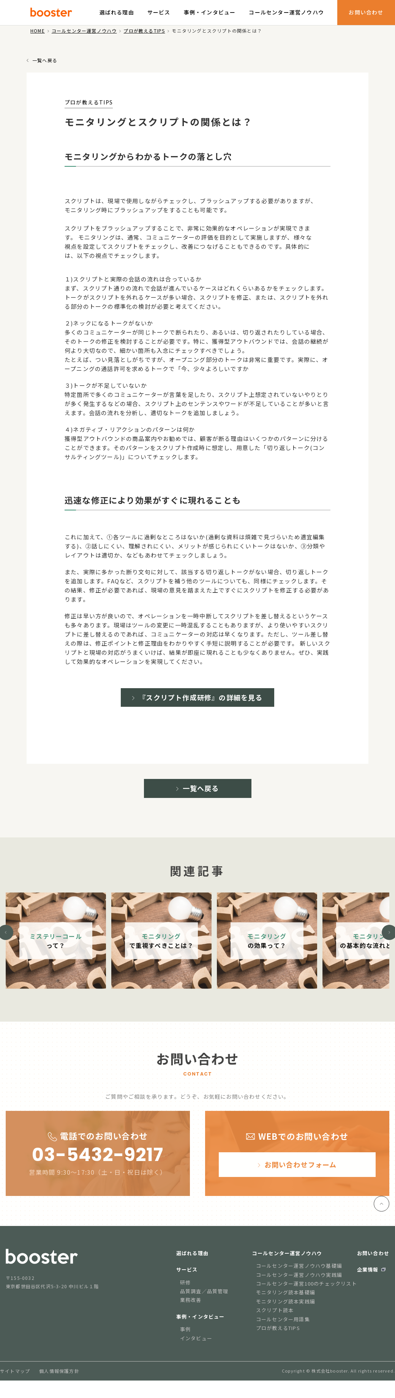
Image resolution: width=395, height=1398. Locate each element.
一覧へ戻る (44, 60)
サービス (159, 12)
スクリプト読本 (275, 1317)
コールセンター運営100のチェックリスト (306, 1290)
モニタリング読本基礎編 (285, 1299)
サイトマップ (15, 1378)
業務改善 (191, 1307)
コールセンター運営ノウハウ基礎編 (299, 1272)
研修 (185, 1289)
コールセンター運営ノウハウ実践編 (299, 1281)
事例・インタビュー (210, 12)
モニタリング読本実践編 (285, 1308)
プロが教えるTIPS (144, 30)
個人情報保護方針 (59, 1378)
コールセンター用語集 (283, 1326)
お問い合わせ (366, 12)
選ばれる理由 (117, 12)
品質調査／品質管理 (204, 1298)
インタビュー (196, 1345)
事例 (185, 1336)
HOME (37, 30)
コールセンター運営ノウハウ (286, 12)
